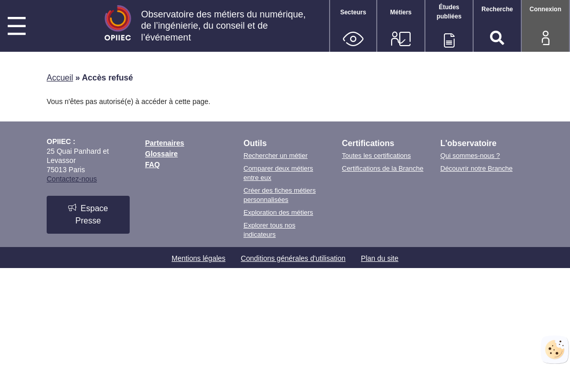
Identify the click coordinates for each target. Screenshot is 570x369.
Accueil (60, 77)
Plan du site (379, 258)
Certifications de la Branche (382, 168)
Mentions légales (199, 258)
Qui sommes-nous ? (470, 155)
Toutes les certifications (376, 155)
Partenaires (164, 143)
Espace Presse (88, 214)
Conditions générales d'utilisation (293, 258)
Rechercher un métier (275, 155)
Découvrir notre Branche (476, 168)
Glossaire (161, 154)
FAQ (152, 164)
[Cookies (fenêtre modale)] (554, 349)
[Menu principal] (17, 27)
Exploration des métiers (278, 212)
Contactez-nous (72, 179)
